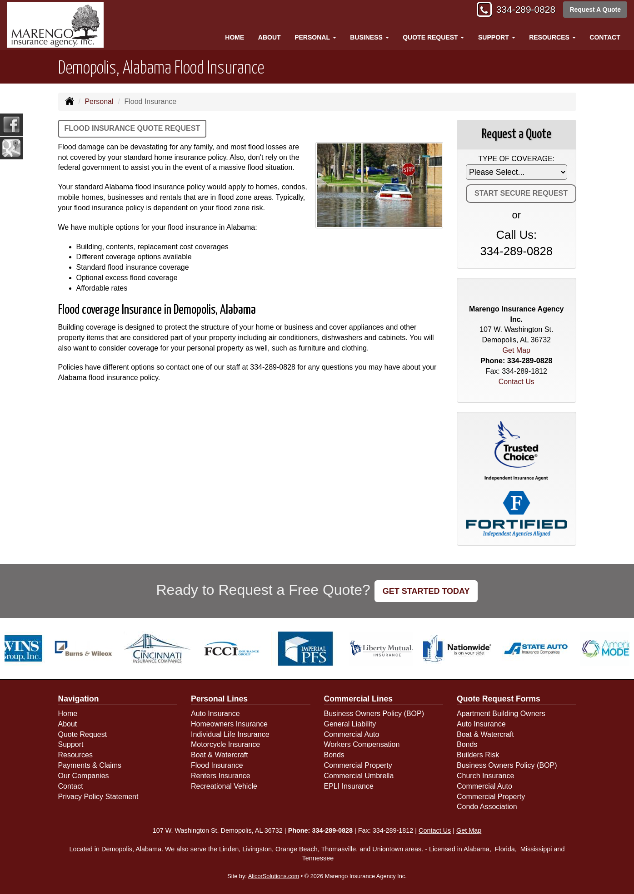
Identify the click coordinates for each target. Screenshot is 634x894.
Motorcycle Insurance (225, 744)
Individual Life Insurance (230, 734)
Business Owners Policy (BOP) (374, 713)
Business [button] (369, 37)
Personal (99, 101)
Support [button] (496, 37)
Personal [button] (315, 37)
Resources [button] (552, 37)
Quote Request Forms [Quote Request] (498, 698)
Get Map (516, 350)
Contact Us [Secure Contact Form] (516, 381)
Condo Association (487, 806)
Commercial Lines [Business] (358, 698)
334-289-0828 (522, 10)
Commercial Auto (351, 734)
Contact (604, 37)
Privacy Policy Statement (98, 796)
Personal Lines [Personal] (219, 698)
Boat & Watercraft (219, 755)
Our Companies (83, 776)
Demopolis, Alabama (131, 849)
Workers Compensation (362, 744)
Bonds (334, 755)
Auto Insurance (215, 713)
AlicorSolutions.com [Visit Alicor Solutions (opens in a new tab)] (273, 876)
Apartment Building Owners (501, 713)
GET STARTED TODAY (426, 591)
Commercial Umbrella (359, 776)
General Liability (350, 724)
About (269, 37)
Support (71, 744)
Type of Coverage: (516, 159)
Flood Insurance (217, 765)
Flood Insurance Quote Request (132, 128)
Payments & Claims (90, 765)
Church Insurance (485, 776)
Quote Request (82, 734)
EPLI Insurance (349, 786)
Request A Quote (595, 10)
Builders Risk (478, 755)
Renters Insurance (220, 776)
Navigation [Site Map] (78, 698)
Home (234, 37)
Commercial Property (358, 765)
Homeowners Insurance (229, 724)
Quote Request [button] (433, 37)
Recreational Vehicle (224, 786)
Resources (75, 755)
